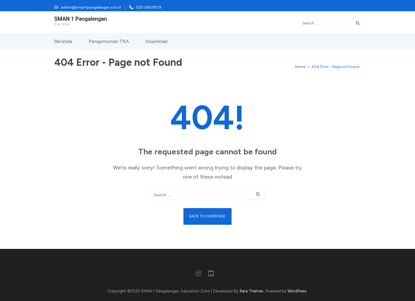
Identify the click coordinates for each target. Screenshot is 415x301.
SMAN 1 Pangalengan (80, 19)
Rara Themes (251, 291)
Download (156, 41)
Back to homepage (207, 216)
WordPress (297, 291)
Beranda (63, 41)
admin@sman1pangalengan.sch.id (91, 7)
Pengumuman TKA (109, 41)
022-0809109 (148, 7)
